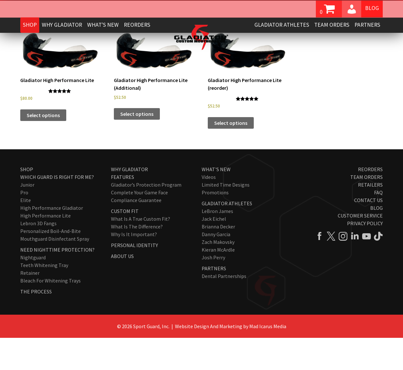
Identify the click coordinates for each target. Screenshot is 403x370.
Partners (367, 24)
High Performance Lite (45, 248)
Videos (209, 209)
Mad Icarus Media (267, 358)
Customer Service (360, 248)
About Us (122, 288)
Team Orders (331, 24)
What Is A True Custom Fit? (140, 251)
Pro (24, 224)
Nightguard (33, 289)
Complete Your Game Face (139, 224)
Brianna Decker (218, 258)
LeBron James (217, 243)
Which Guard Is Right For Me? (57, 209)
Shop (30, 24)
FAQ (378, 224)
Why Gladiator (62, 24)
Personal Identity (134, 277)
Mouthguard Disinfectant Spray (54, 271)
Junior (27, 217)
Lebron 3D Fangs (38, 255)
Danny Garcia (216, 266)
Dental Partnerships (224, 308)
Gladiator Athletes (281, 24)
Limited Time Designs (226, 217)
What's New (103, 24)
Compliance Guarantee (136, 232)
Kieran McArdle (218, 282)
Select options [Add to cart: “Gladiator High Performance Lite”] (43, 147)
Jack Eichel (214, 251)
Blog (372, 8)
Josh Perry (213, 289)
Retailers (370, 217)
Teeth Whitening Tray (44, 297)
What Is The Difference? (137, 258)
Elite (25, 232)
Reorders (137, 24)
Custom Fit (125, 243)
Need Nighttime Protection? (57, 282)
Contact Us (368, 232)
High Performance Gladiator (51, 240)
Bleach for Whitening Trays (50, 313)
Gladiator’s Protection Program (146, 217)
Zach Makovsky (218, 274)
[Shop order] (351, 55)
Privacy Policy (365, 255)
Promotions (215, 224)
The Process (36, 323)
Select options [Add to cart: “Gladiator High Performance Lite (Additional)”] (136, 146)
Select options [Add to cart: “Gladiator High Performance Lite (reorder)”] (230, 155)
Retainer (30, 305)
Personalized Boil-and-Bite (50, 263)
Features (122, 209)
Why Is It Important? (134, 266)
